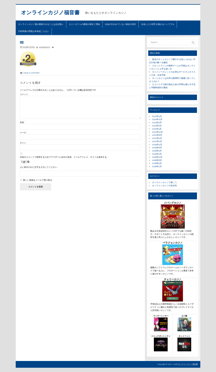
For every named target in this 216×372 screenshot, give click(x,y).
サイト (23, 143)
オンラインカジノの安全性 (164, 185)
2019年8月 (157, 147)
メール (23, 133)
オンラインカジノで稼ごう (164, 182)
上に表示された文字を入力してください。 (39, 167)
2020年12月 (157, 132)
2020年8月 (157, 135)
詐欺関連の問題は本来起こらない (33, 31)
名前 (22, 122)
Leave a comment (31, 73)
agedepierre (44, 47)
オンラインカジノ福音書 (50, 12)
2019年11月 (157, 144)
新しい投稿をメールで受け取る (37, 180)
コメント (24, 94)
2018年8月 (157, 160)
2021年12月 (157, 119)
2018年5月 (157, 163)
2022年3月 (157, 116)
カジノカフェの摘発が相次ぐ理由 (84, 24)
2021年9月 (157, 122)
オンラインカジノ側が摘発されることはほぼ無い (41, 24)
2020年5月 (157, 138)
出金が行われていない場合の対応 (120, 24)
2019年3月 (157, 154)
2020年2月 (157, 141)
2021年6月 (157, 125)
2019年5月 (157, 151)
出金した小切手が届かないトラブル (157, 24)
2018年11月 (157, 157)
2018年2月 (157, 166)
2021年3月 (157, 129)
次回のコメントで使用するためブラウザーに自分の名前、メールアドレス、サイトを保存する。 (64, 157)
